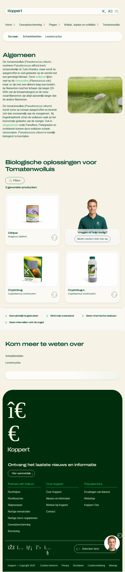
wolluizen (41, 76)
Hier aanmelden (22, 473)
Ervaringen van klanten (97, 492)
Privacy (65, 565)
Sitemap (113, 565)
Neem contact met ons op (92, 239)
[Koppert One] (110, 11)
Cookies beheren (49, 565)
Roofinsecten (15, 498)
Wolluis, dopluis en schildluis (80, 24)
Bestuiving (14, 531)
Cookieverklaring (96, 565)
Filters (14, 180)
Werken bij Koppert (57, 505)
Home (8, 24)
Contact (50, 511)
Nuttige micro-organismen (22, 518)
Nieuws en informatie (58, 498)
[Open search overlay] (104, 11)
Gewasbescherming (30, 24)
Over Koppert (54, 492)
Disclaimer (78, 565)
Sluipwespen (15, 505)
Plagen (53, 24)
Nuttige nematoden (19, 511)
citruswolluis (22, 80)
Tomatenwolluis (111, 24)
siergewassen (10, 125)
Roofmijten (14, 492)
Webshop (89, 498)
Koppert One (91, 505)
